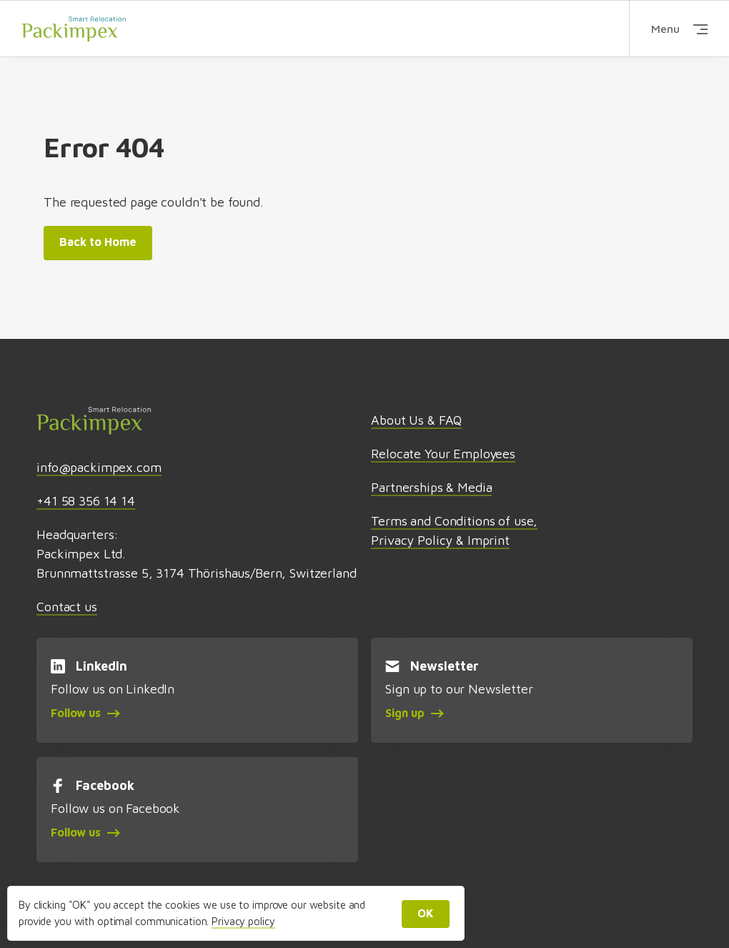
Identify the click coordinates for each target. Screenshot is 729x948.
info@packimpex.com (98, 467)
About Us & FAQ (416, 420)
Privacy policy (243, 921)
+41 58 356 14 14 (85, 500)
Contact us (66, 606)
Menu (679, 28)
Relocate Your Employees (443, 453)
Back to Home (98, 241)
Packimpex (73, 28)
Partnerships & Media (431, 487)
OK (425, 913)
